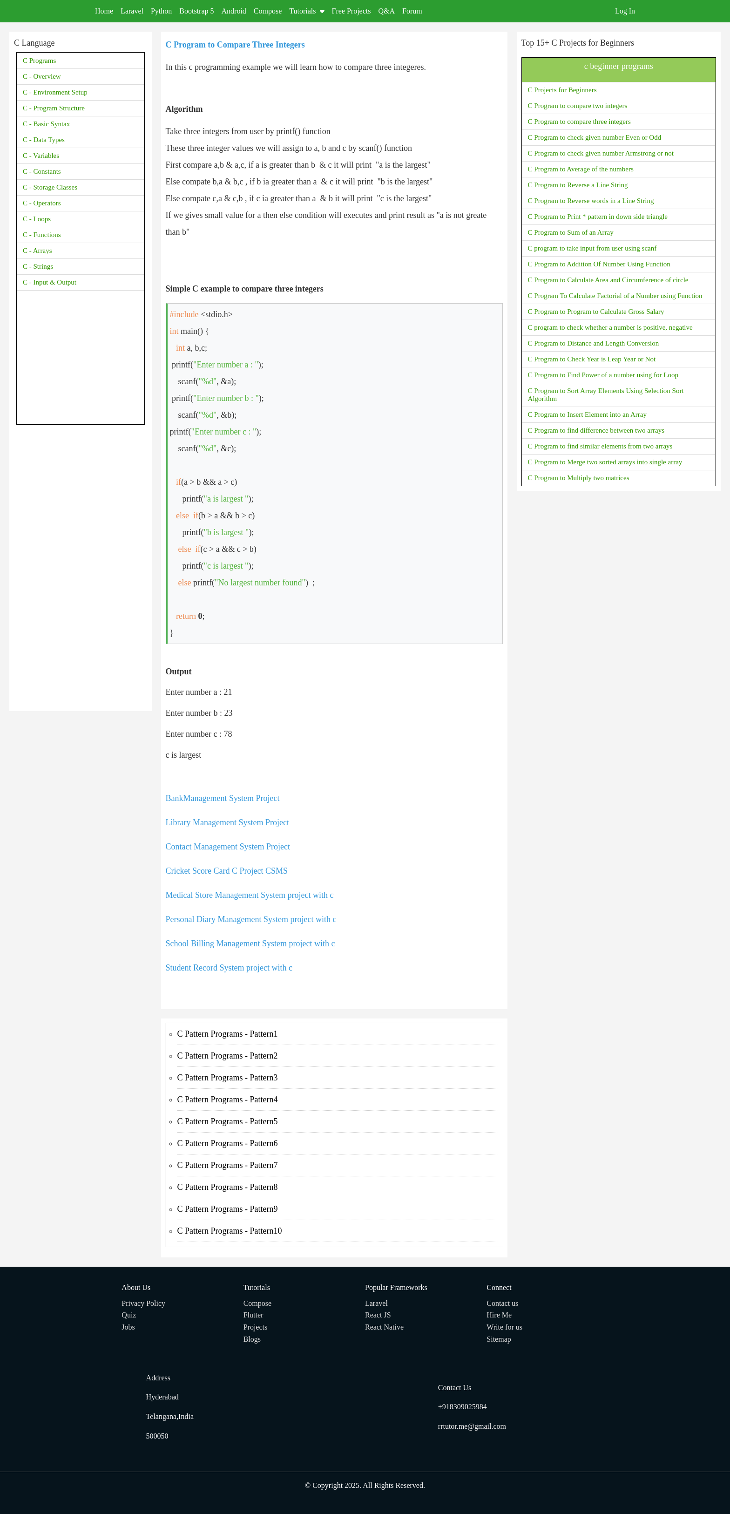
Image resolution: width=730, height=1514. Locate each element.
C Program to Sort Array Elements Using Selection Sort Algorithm (606, 394)
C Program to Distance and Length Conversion (593, 343)
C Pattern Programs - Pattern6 (227, 1143)
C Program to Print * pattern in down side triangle (598, 216)
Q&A (387, 11)
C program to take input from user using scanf (592, 248)
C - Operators (42, 203)
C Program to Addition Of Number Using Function (599, 264)
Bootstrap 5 (196, 11)
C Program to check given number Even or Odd (595, 137)
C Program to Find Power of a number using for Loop (603, 375)
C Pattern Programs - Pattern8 (227, 1187)
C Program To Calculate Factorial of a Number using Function (615, 295)
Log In (625, 11)
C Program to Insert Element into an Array (587, 414)
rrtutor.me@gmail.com (472, 1426)
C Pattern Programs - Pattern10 (229, 1231)
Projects (255, 1327)
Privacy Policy (143, 1303)
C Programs (39, 60)
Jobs (128, 1327)
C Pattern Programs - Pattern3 (227, 1077)
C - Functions (42, 234)
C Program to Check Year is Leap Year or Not (592, 359)
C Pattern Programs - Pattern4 (227, 1099)
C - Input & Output (49, 282)
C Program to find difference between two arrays (596, 430)
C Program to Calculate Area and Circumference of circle (608, 280)
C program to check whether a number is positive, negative (610, 327)
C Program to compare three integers (579, 121)
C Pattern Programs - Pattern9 (227, 1209)
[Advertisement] (80, 566)
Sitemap (499, 1339)
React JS (378, 1315)
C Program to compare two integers (578, 105)
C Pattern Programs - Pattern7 (227, 1165)
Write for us (504, 1327)
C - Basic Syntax (46, 124)
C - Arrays (37, 250)
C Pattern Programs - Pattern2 (227, 1055)
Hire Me (499, 1315)
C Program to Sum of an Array (571, 232)
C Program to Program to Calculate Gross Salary (596, 311)
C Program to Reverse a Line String (578, 185)
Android (234, 11)
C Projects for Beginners (562, 90)
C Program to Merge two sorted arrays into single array (605, 462)
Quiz (129, 1315)
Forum (412, 11)
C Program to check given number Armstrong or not (601, 153)
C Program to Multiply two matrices (578, 478)
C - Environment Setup (55, 92)
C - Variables (41, 155)
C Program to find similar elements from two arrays (600, 446)
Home (104, 11)
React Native (384, 1327)
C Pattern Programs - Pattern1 (227, 1034)
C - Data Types (44, 139)
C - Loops (37, 219)
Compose (268, 11)
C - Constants (42, 171)
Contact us (502, 1303)
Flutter (253, 1315)
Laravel (132, 11)
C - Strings (38, 266)
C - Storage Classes (50, 187)
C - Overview (42, 76)
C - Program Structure (54, 108)
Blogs (252, 1339)
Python (161, 11)
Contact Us (455, 1388)
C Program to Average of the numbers (581, 169)
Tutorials (306, 11)
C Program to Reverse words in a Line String (591, 200)
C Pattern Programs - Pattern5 (227, 1121)
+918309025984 (462, 1407)
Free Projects (351, 11)
